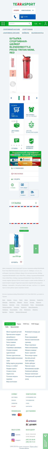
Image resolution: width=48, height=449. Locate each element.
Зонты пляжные (11, 342)
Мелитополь (27, 309)
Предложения (15, 327)
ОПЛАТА (14, 400)
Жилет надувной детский (13, 332)
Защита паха (10, 374)
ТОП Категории (10, 324)
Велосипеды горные (31, 355)
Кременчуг (23, 307)
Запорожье (32, 300)
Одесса (15, 300)
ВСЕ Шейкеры (24, 230)
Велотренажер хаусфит (32, 368)
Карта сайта (33, 446)
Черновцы (16, 307)
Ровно (32, 305)
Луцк (21, 309)
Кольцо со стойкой (12, 366)
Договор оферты (24, 448)
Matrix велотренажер (31, 347)
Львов (26, 300)
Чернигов (38, 302)
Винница (19, 302)
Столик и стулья (11, 371)
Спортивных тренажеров (13, 347)
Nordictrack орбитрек (31, 371)
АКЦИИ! (16, 10)
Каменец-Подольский (21, 312)
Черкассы (4, 305)
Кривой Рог (40, 300)
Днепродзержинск (7, 307)
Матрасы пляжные (30, 350)
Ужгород (11, 312)
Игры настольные (11, 381)
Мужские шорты (30, 366)
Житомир (11, 305)
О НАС (27, 403)
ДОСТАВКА (15, 397)
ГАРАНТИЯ (14, 403)
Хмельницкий (24, 305)
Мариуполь (12, 302)
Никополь (35, 309)
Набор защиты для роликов (14, 363)
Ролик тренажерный (31, 337)
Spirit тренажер (29, 360)
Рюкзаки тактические (31, 374)
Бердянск (4, 312)
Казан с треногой (30, 353)
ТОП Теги (26, 324)
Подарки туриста (11, 368)
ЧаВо (6, 327)
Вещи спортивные (30, 345)
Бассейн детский (30, 358)
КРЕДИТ (14, 406)
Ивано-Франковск (33, 307)
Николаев (4, 302)
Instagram (16, 440)
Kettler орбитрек (30, 363)
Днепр (20, 300)
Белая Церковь (13, 309)
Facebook (16, 434)
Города (19, 324)
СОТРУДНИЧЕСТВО (31, 397)
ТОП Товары (35, 324)
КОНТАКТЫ (29, 406)
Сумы (17, 305)
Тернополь (5, 309)
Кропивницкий (39, 305)
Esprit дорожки (10, 345)
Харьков (9, 300)
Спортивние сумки (12, 339)
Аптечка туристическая (13, 355)
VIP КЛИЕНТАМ (30, 400)
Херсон (26, 302)
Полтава (32, 302)
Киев (3, 300)
